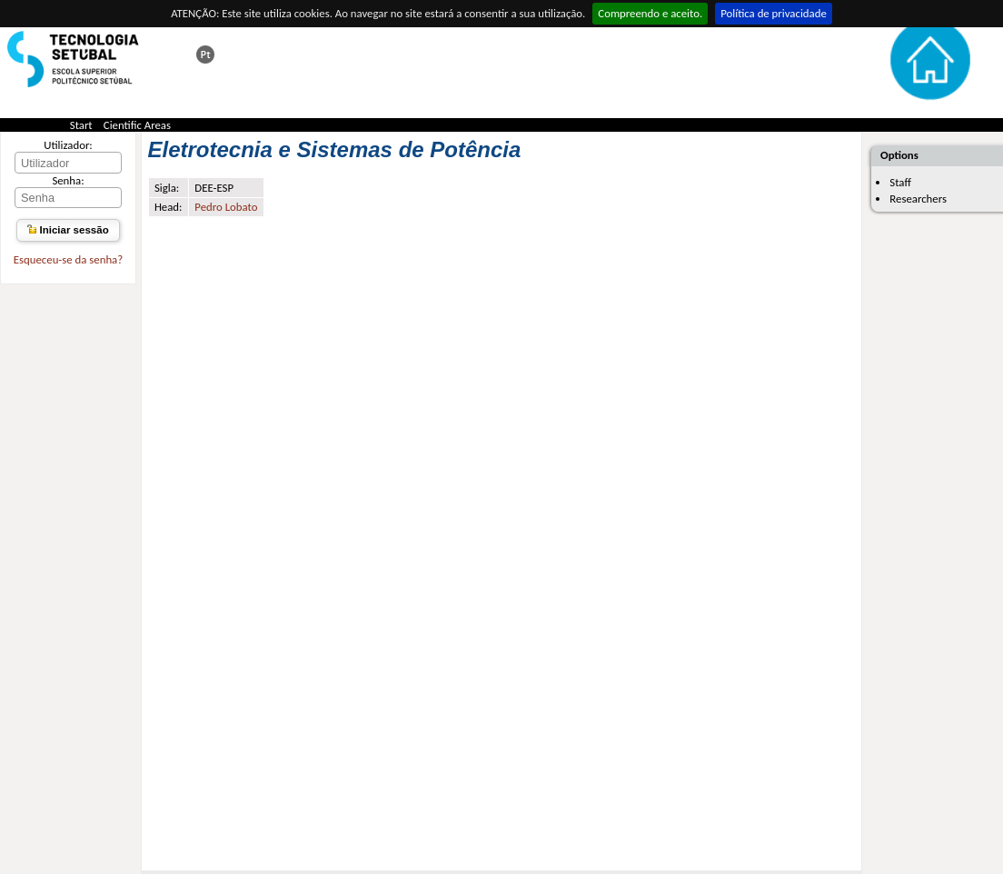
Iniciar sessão (67, 229)
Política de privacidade (773, 13)
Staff (900, 182)
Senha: (68, 180)
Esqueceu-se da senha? (68, 259)
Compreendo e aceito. (650, 13)
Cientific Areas (137, 125)
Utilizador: (68, 145)
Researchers (918, 198)
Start (81, 125)
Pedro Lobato (225, 207)
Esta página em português (205, 54)
